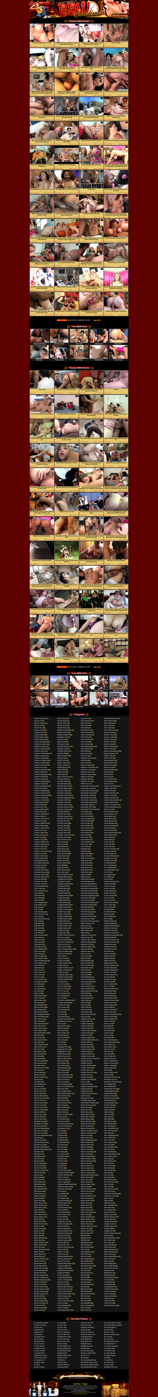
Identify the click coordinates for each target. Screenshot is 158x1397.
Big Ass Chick (38, 1100)
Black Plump (38, 1221)
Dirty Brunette (62, 1037)
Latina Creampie (86, 979)
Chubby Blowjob (62, 905)
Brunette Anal (62, 779)
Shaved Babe (108, 991)
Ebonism (62, 1360)
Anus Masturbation (40, 919)
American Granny (40, 874)
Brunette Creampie (63, 795)
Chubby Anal (61, 898)
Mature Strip (85, 1214)
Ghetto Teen (61, 1254)
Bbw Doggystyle (39, 1014)
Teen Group (108, 1149)
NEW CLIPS (72, 320)
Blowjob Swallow (63, 735)
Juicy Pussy (85, 956)
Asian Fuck (38, 953)
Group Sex (84, 718)
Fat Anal (60, 1130)
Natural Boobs (109, 760)
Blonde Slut (38, 1310)
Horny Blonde (85, 816)
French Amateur (62, 1207)
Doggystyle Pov (62, 1051)
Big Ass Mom (38, 1114)
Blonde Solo (61, 718)
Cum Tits (60, 998)
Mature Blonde (86, 1119)
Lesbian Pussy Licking (88, 1058)
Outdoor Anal (108, 790)
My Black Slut (87, 1339)
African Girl (38, 721)
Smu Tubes (63, 1344)
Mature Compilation (87, 1130)
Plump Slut (107, 842)
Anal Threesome (39, 914)
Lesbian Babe (85, 1021)
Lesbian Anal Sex (86, 1019)
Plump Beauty (108, 818)
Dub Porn (39, 359)
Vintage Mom (108, 1231)
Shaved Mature (109, 1005)
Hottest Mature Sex (112, 1341)
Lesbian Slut (85, 1061)
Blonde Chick (38, 1273)
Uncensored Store (39, 343)
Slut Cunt (107, 1028)
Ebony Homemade (63, 1086)
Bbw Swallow (38, 1063)
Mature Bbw (85, 1112)
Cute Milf (60, 1012)
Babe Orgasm (39, 1000)
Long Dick (84, 1096)
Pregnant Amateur (110, 881)
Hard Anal (84, 760)
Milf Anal (83, 1235)
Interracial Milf (85, 907)
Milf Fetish (84, 1254)
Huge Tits (84, 874)
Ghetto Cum (61, 1252)
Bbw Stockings (39, 1061)
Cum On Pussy (62, 988)
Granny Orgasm (62, 1296)
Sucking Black (109, 1093)
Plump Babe (108, 816)
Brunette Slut (61, 825)
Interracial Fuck (86, 900)
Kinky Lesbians (86, 965)
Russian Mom (108, 979)
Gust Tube (62, 1325)
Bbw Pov (37, 1049)
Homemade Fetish (87, 795)
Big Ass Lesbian (39, 1110)
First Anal (60, 1191)
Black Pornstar (39, 1224)
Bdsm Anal (37, 1070)
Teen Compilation (110, 1128)
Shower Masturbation (111, 1014)
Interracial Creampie (87, 888)
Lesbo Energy (110, 1351)
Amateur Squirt (39, 832)
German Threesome (64, 1247)
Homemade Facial (87, 793)
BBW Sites (86, 1348)
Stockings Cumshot (110, 1077)
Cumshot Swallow (63, 1002)
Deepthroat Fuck (63, 1021)
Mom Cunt (84, 1307)
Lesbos (108, 1358)
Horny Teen (84, 844)
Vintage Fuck (108, 1224)
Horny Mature (85, 832)
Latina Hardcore (86, 986)
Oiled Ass (107, 772)
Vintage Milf (108, 1228)
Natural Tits (108, 767)
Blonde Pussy (38, 1307)
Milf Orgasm (85, 1268)
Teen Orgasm (108, 1156)
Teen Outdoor (108, 1161)
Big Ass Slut (38, 1117)
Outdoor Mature (109, 802)
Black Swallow (39, 1245)
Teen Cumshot (109, 1130)
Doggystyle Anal (62, 1047)
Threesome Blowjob (110, 1193)
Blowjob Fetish (62, 732)
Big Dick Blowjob (39, 1142)
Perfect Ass (108, 809)
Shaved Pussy (109, 1009)
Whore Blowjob (109, 1252)
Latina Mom (85, 995)
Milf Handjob (85, 1261)
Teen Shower (108, 1170)
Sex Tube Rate (64, 1339)
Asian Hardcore (39, 958)
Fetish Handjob (62, 1179)
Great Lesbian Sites (112, 1334)
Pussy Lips (107, 898)
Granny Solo (61, 1298)
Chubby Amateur (63, 895)
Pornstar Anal (108, 851)
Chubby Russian (63, 926)
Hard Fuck (84, 763)
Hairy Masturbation (87, 746)
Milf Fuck (84, 1256)
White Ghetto (108, 1247)
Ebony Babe (61, 1063)
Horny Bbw (84, 814)
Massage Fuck (86, 1098)
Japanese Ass (85, 937)
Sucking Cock (108, 1096)
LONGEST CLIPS (83, 320)
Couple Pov (61, 972)
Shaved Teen (108, 1012)
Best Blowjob (38, 1084)
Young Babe (108, 1282)
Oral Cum (107, 776)
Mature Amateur (86, 1105)
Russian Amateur (110, 965)
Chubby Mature (62, 919)
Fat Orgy (60, 1163)
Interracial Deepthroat (88, 893)
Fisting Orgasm (62, 1203)
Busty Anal (61, 842)
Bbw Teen (37, 1065)
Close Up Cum (62, 944)
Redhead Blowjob (110, 926)
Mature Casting (86, 1126)
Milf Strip (84, 1287)
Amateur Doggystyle (41, 774)
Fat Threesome (62, 1170)
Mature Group (85, 1154)
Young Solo (108, 1301)
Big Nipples (38, 1156)
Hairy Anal (84, 723)
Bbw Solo (37, 1056)
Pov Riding (107, 877)
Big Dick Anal (38, 1140)
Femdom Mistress (63, 1175)
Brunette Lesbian (63, 809)
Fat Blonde (61, 1140)
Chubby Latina (62, 914)
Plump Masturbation (110, 832)
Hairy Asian (84, 725)
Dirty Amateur (62, 1033)
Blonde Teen (61, 725)
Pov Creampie (109, 865)
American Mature (40, 877)
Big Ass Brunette (39, 1098)
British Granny (62, 763)
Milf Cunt (84, 1249)
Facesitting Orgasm (64, 1124)
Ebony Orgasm (62, 1103)
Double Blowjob (62, 1054)
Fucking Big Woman (89, 1360)
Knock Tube (63, 1330)
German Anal (61, 1226)
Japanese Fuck (86, 944)
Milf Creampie (85, 1247)
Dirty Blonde (61, 1035)
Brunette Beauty (62, 783)
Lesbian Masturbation (88, 1040)
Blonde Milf (38, 1296)
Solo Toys (107, 1054)
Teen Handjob (108, 1151)
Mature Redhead (86, 1196)
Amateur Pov (38, 821)
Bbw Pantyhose (39, 1044)
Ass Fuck (37, 986)
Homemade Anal (86, 788)
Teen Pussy (108, 1165)
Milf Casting (85, 1245)
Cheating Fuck (62, 881)
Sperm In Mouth (109, 1061)
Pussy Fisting (108, 891)
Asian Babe (38, 942)
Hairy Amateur (85, 721)
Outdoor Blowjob (109, 793)
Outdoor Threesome (111, 804)
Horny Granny (85, 828)
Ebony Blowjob (62, 1068)
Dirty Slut (60, 1044)
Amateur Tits (38, 853)
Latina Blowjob (86, 977)
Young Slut (107, 1298)
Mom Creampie (86, 1305)
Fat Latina (60, 1151)
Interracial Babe (86, 881)
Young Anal (108, 1280)
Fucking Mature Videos (113, 1323)
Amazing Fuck (39, 865)
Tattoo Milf (107, 1112)
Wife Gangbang (109, 1266)
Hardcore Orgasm (87, 774)
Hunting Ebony (87, 1337)
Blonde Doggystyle (40, 1280)
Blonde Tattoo (62, 723)
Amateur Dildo (39, 772)
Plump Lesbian (109, 830)
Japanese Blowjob (87, 942)
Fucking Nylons (111, 1327)
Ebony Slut (61, 1110)
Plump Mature (108, 835)
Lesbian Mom (85, 1044)
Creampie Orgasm (63, 974)
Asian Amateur (39, 935)
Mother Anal (108, 744)
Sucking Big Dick (109, 1091)
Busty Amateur (62, 839)
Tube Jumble (79, 689)
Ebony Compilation (63, 1075)
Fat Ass (59, 1133)
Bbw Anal (37, 1002)
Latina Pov (84, 1002)
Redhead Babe (109, 923)
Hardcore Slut (85, 779)
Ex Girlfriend (61, 1119)
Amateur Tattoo (39, 846)
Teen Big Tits (108, 1121)
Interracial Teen (86, 919)
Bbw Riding (38, 1051)
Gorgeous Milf (62, 1273)
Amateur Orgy (39, 816)
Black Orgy (38, 1219)
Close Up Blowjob (63, 940)
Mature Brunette (86, 1124)
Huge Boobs (85, 853)
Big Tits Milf (38, 1172)
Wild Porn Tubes (118, 689)
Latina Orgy (85, 1000)
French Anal (61, 1210)
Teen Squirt (108, 1177)
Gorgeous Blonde (63, 1268)
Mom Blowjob (85, 1303)
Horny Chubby (85, 821)
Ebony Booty (61, 1070)
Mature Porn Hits (111, 1367)
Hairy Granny (85, 739)
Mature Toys (85, 1228)
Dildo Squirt (61, 1030)
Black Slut (37, 1233)
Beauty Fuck (38, 1075)
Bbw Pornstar (38, 1047)
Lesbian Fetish (86, 1028)
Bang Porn (118, 343)
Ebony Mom (61, 1100)
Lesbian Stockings (87, 1065)
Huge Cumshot (86, 858)
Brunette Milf (61, 811)
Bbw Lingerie (38, 1030)
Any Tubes (62, 1323)
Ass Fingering (38, 981)
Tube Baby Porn (64, 1346)
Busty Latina (61, 860)
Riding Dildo (108, 958)
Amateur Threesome (41, 851)
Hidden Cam (85, 783)
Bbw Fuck (37, 1021)
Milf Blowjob (85, 1242)
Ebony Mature (62, 1096)
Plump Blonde (108, 821)
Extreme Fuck (62, 1121)
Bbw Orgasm (38, 1040)
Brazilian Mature (62, 751)
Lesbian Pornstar (86, 1056)
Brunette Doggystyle (64, 797)
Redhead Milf (108, 937)
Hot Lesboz (110, 1339)
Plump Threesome (110, 849)
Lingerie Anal (85, 1084)
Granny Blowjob (62, 1277)
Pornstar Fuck (108, 858)
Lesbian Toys (85, 1077)
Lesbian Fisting (86, 1033)
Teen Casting (108, 1126)
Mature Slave (85, 1203)
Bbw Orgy (37, 1042)
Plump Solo (108, 844)
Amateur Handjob (40, 790)
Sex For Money (109, 984)
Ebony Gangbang (63, 1084)
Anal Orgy (37, 907)
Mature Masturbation (88, 1175)
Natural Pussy (108, 765)
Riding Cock (108, 953)
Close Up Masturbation (65, 949)
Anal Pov (37, 909)
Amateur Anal (38, 730)
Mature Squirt (85, 1210)
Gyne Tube (63, 1327)
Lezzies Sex (110, 1362)
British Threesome (63, 776)
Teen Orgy (107, 1158)
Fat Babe (60, 1135)
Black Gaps (63, 1353)
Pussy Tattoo (108, 905)
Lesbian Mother (86, 1047)
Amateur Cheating (40, 749)
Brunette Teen (62, 832)
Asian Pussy (38, 972)
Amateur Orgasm (40, 814)
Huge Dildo (84, 860)
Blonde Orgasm (39, 1301)
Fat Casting (61, 1144)
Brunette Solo (62, 828)
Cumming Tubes (88, 1351)
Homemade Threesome (89, 809)
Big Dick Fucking (39, 1147)
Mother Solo (108, 758)
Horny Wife (84, 846)
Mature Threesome (87, 1226)
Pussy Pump (108, 900)
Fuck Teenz (110, 1330)
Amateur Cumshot (40, 765)
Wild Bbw (107, 1270)
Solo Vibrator (108, 1056)
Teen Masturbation (110, 1154)
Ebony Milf (61, 1098)
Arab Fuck (37, 928)
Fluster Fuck (59, 359)
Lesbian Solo (85, 1063)
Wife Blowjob (108, 1263)
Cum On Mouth (62, 986)
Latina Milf (84, 993)
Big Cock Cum (39, 1130)
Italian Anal (84, 926)
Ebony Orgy (61, 1105)
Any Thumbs (118, 705)
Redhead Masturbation (111, 935)
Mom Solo (107, 725)
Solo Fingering (109, 1040)
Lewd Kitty (109, 1360)
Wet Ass (107, 1235)
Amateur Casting (39, 746)
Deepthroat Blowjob (64, 1019)
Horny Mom (85, 837)
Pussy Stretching (109, 902)
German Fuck (62, 1235)
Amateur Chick (39, 751)
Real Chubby (108, 916)
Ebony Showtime (88, 1327)
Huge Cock (84, 856)
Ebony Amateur (62, 1058)
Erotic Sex (60, 1117)
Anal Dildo (37, 893)
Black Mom (38, 1212)
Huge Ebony (85, 863)
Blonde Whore (62, 728)
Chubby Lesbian (62, 916)
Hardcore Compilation (88, 767)
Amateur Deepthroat (41, 769)
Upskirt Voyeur (109, 1214)
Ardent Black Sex (65, 1348)
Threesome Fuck (109, 1196)
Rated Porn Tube (65, 1337)
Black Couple (38, 1196)
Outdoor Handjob (110, 797)
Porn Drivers (39, 689)
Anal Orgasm (38, 905)
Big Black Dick (39, 1121)
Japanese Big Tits (87, 940)
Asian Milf (37, 965)
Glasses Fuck (62, 1261)
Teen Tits (107, 1184)
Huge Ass (84, 851)
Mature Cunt (85, 1135)
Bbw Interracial (39, 1023)
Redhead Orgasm (110, 940)
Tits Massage (108, 1210)
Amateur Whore (39, 856)
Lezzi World (110, 1365)
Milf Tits (83, 1296)
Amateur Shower (39, 828)
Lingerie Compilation (88, 1086)
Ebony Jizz (61, 1089)
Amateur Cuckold (40, 763)
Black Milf (37, 1210)
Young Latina (108, 1294)
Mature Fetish (85, 1144)
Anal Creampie (39, 891)
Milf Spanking (85, 1280)
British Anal (61, 758)
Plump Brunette (109, 825)
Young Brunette (109, 1289)
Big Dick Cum (38, 1144)
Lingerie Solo (85, 1089)
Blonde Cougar (39, 1275)
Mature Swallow (86, 1219)
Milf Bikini (84, 1240)
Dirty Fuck (60, 1040)
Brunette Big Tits (63, 786)
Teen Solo (107, 1175)
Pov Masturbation (110, 870)
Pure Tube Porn (64, 1334)
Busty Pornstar (62, 870)
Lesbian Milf (85, 1042)
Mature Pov (85, 1193)
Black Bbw (37, 1184)
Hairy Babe (84, 728)
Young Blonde (108, 1287)
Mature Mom (85, 1177)
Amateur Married (39, 802)
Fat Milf (59, 1158)
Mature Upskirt (86, 1231)
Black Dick (37, 1198)
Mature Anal (85, 1107)
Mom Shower (108, 723)
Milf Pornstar (85, 1273)
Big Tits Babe (38, 1163)
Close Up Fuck (62, 947)
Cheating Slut (62, 891)
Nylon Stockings (109, 769)
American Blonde (40, 870)
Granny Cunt (61, 1282)
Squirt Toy (107, 1075)
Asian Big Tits (38, 947)
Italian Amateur (86, 923)
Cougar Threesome (63, 967)
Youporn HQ (59, 705)
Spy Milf (106, 1070)
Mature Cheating (86, 1128)
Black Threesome (40, 1249)
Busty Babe (61, 846)
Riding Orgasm (109, 963)
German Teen (62, 1245)
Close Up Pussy (62, 953)
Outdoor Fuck (108, 795)
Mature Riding (85, 1198)
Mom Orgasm (108, 721)
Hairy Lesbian (85, 744)
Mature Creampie (86, 1133)
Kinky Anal (84, 958)
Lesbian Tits (85, 1075)
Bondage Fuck (62, 737)
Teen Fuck (107, 1144)
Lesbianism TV (111, 1344)
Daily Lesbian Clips (89, 1353)
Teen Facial (108, 1137)
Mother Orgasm (109, 753)
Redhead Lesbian (110, 933)
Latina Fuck (85, 984)
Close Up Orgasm (63, 951)
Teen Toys (107, 1186)
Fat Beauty (61, 1137)
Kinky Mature (85, 967)
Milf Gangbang (86, 1259)
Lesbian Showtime (112, 1346)
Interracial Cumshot (87, 891)
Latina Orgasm (86, 998)
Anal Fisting (38, 898)
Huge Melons (85, 867)
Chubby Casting (62, 907)
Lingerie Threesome (87, 1093)
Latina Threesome (87, 1014)
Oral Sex (107, 783)
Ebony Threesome (63, 1114)
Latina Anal (84, 972)
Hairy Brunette (85, 732)
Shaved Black (108, 995)
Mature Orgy (85, 1186)
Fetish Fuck (61, 1177)
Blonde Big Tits (39, 1268)
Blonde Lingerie (39, 1294)
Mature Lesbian (86, 1170)
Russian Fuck (108, 972)
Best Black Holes (65, 1351)
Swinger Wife (108, 1107)
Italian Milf (84, 933)
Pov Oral (107, 872)
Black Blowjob (39, 1189)
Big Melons (38, 1154)
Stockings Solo (109, 1079)
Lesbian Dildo (85, 1026)
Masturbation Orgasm (88, 1103)
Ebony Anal (61, 1061)
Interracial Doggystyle (88, 895)
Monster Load (108, 737)
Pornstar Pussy (109, 860)
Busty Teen (61, 872)
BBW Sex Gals (88, 1346)
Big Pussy (37, 1161)
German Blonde (62, 1228)
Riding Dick (108, 956)
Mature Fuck (85, 1149)
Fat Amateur (61, 1128)
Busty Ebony (61, 856)
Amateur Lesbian (40, 800)
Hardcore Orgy (86, 776)
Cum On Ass (61, 984)
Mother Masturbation (111, 751)
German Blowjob (63, 1231)
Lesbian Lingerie (86, 1037)
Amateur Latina (39, 797)
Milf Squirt (84, 1282)
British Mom (61, 772)
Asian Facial (38, 951)
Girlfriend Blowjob (63, 1256)
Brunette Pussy (62, 823)
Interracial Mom (86, 909)
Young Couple (109, 1291)
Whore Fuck (108, 1254)
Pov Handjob (108, 867)
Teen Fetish (108, 1140)
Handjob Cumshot (87, 758)
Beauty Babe (38, 1072)
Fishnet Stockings (63, 1200)
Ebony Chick (61, 1072)
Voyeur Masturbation (111, 1233)
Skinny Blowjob (109, 1019)
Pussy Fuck (108, 893)
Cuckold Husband (63, 979)
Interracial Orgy (86, 914)
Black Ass (37, 1179)
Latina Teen (85, 1012)
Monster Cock (108, 735)
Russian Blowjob (109, 970)
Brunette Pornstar (63, 818)
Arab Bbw (37, 926)
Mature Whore (85, 1233)
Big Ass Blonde (39, 1096)
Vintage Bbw (108, 1219)
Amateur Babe (39, 735)
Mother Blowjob (109, 746)
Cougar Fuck (61, 960)
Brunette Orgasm (63, 816)
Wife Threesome (109, 1268)
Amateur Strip (38, 837)
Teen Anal (107, 1114)
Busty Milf (60, 865)
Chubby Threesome (64, 935)
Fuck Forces (118, 359)
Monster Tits (108, 742)
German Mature (62, 1240)
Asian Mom (38, 967)
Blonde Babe (38, 1263)
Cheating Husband (63, 884)
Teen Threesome (109, 1182)
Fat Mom (60, 1161)
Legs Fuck (84, 1016)
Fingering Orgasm (63, 1186)
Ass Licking (38, 988)
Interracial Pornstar (87, 916)
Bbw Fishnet (38, 1019)
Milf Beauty (84, 1238)
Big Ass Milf (38, 1112)
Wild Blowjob (108, 1273)
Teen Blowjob (108, 1124)
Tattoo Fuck (108, 1110)
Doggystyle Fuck (63, 1049)
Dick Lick (60, 1023)
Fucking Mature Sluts (90, 1367)
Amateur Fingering (40, 781)
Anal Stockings (39, 912)
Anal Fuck (37, 900)
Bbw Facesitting (39, 1016)
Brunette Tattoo (62, 830)
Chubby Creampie (63, 909)
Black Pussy (38, 1228)
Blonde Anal (38, 1261)
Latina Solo (84, 1007)
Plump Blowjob (109, 823)
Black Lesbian (39, 1205)
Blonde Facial (38, 1282)
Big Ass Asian (38, 1091)
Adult (98, 705)
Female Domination (64, 1172)
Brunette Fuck (62, 802)
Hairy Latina (85, 742)
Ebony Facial (61, 1079)
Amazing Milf (38, 867)
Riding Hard (108, 960)
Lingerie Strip (85, 1091)
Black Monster (39, 1214)
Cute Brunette (62, 1009)
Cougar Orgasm (62, 963)
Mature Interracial (87, 1161)
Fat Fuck (60, 1149)
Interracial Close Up (87, 886)
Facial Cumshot (62, 1126)
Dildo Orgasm (62, 1026)
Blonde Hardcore (40, 1289)
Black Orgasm (39, 1217)
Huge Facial (85, 865)
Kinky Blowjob (85, 960)
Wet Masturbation (110, 1238)
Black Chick (38, 1193)
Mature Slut (85, 1205)
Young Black (108, 1284)
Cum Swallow (62, 995)
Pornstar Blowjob (109, 856)
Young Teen (108, 1303)
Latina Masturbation (87, 991)
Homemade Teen (86, 807)
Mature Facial (85, 1142)
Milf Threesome (86, 1294)
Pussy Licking (108, 895)
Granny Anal (61, 1275)
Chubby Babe (62, 900)
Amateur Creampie (40, 760)
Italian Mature (85, 930)
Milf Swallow (85, 1291)
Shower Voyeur (109, 1016)
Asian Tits (37, 977)
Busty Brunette (62, 853)
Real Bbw (107, 909)
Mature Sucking (86, 1217)
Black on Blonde (39, 1259)
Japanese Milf (85, 949)
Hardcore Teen (86, 781)
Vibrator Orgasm (109, 1217)
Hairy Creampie (86, 735)
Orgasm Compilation (111, 786)
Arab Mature (38, 930)
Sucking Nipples (109, 1103)
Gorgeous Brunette (63, 1270)
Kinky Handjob (86, 963)
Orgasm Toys (108, 788)
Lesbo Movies (110, 1353)
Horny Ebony (85, 825)
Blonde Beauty (39, 1266)
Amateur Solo (38, 830)
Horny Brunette (86, 818)
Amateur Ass (38, 732)
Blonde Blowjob (39, 1270)
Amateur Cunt (39, 767)
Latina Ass (84, 974)
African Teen (38, 728)
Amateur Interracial (40, 795)
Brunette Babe (62, 781)
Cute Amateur (62, 1007)
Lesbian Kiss (85, 1035)
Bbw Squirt (38, 1058)
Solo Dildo (107, 1037)
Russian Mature (109, 974)
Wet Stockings (109, 1245)
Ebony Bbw (61, 1065)
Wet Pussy (107, 1242)
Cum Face (60, 981)
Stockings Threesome (111, 1082)
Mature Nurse (85, 1179)
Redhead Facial (109, 928)
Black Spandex (39, 1238)
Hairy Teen (84, 756)
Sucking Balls (108, 1086)
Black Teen (38, 1247)
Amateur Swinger (40, 844)
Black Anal (37, 1177)
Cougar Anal (61, 958)
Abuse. (85, 1393)
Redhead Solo (109, 947)
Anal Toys (37, 916)
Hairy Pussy (85, 753)
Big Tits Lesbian (39, 1170)
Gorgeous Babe (62, 1266)
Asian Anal (37, 937)
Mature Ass (84, 1110)
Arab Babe (37, 923)
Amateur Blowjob (40, 742)
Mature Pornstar (86, 1191)
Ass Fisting (38, 984)
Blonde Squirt (62, 721)
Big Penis (37, 1158)
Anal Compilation (40, 886)
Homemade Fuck (86, 797)
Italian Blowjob (86, 928)
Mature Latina (85, 1168)
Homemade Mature (87, 802)
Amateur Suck (39, 839)
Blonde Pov (38, 1305)
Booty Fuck (61, 742)
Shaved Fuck (108, 1002)
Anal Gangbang (39, 902)
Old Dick (107, 774)
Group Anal (61, 1303)
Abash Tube (79, 705)
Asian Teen (38, 974)
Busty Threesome (63, 874)
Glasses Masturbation (64, 1263)
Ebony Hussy (87, 1325)
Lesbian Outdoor (86, 1054)
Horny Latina (85, 830)
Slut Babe (107, 1026)
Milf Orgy (84, 1270)
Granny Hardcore (63, 1287)
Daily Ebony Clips (65, 1355)
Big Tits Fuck (38, 1168)
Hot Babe (84, 849)
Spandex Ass (108, 1058)
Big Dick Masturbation (41, 1149)
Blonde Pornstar (39, 1303)
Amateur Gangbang (40, 786)
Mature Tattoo (85, 1224)
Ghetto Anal (61, 1249)
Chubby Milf (61, 921)
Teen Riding (108, 1168)
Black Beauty (38, 1186)
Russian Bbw (108, 967)
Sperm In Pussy (109, 1063)
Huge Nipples (85, 870)
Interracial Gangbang (88, 902)
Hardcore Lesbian (87, 769)
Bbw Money (38, 1037)
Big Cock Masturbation (41, 1135)
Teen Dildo (107, 1133)
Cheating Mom (62, 888)
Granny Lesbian (62, 1291)
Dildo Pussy (61, 1028)
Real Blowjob (108, 912)
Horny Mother (85, 839)
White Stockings (109, 1249)
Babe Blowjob (38, 995)
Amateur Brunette (40, 744)
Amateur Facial (39, 779)
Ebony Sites (87, 1330)
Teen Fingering (109, 1142)
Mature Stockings (86, 1212)
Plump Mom (108, 839)
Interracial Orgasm (87, 912)
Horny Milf (84, 835)
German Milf (61, 1242)
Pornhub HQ (98, 359)
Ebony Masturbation (64, 1093)
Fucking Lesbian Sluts (90, 1362)
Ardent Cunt (98, 343)
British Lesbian (62, 765)
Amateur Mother (39, 809)
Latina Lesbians (86, 988)
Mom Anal (84, 1301)
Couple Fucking (62, 970)
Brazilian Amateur (63, 746)
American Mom (39, 881)
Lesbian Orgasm (86, 1049)
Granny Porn (110, 1332)
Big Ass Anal (38, 1089)
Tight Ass (107, 1200)
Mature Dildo (85, 1137)
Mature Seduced (86, 1200)
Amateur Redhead (40, 823)
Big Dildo (37, 1151)
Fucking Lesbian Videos (91, 1365)
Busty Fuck (61, 858)
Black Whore (38, 1254)
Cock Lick (60, 956)
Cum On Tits (61, 991)
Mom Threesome (109, 730)
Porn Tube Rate (64, 1332)
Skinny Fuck (108, 1021)
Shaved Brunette (109, 1000)
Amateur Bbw (38, 737)
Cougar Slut (61, 965)
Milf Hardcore (85, 1263)
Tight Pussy (108, 1203)
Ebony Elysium (64, 1365)
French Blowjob (62, 1212)
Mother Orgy (108, 756)
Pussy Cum (108, 888)
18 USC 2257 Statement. (78, 1393)
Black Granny (38, 1203)
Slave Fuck (108, 1023)
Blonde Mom (38, 1298)
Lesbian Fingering (87, 1030)
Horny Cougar (85, 823)
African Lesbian (39, 723)
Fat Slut (60, 1165)
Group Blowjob (62, 1305)
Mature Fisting (85, 1147)
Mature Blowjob (86, 1121)
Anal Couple (38, 888)
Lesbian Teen (85, 1070)
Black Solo (37, 1235)
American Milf (38, 879)
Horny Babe (85, 811)
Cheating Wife (62, 893)
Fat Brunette (61, 1142)
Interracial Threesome (88, 921)
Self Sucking (108, 981)
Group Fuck (61, 1307)
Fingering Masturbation (65, 1184)
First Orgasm (61, 1198)
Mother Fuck (108, 749)
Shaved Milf (108, 1007)
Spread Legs (108, 1068)
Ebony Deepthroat (63, 1077)
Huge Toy (84, 877)
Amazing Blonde (39, 860)
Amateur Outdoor (40, 818)
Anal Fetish (38, 895)
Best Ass (37, 1079)
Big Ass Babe (38, 1093)
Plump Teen (108, 846)
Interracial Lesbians (87, 905)
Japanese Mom (86, 951)
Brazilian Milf (61, 753)
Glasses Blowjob (63, 1259)
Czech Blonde (62, 1016)
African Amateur (39, 718)
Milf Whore (84, 1298)
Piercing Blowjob (109, 811)
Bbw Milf (37, 1035)
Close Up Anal (62, 937)
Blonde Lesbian (39, 1291)
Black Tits (37, 1252)
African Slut (38, 725)
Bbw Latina (38, 1026)
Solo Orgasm (108, 1047)
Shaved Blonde (109, 998)
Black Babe (38, 1182)
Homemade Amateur (88, 786)
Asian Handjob (39, 956)
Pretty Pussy (108, 886)
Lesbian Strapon (86, 1068)
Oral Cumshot (108, 779)
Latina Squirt (85, 1009)
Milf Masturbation (86, 1266)
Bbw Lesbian (38, 1028)
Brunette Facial (62, 800)
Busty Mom (61, 867)
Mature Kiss (85, 1163)
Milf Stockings (85, 1284)
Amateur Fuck (39, 783)
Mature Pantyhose (87, 1189)
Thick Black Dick (109, 1189)
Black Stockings (39, 1242)
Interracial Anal (86, 879)
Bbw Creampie (39, 1012)
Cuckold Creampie (63, 977)
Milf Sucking (85, 1289)
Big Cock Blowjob (40, 1128)
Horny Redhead (86, 842)
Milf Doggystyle (86, 1252)
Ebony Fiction (63, 1367)
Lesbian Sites (110, 1348)
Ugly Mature (108, 1212)
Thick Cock (108, 1191)
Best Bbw (37, 1082)
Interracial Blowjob (87, 884)
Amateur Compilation (41, 753)
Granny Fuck (61, 1284)
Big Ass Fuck (38, 1105)
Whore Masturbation (111, 1256)
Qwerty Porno (59, 689)
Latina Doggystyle (87, 981)
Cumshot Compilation (64, 1000)
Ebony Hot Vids (88, 1323)
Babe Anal (37, 993)
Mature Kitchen (86, 1165)
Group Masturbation (64, 1310)
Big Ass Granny (39, 1107)
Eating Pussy (61, 1056)
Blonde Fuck (38, 1284)
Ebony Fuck (61, 1082)
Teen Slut (107, 1172)
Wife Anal (107, 1261)
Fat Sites (86, 1358)
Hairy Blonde (85, 730)
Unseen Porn (98, 689)
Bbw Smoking (38, 1054)
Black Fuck (38, 1200)
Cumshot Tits (61, 1005)
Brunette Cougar (63, 793)
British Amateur (62, 756)
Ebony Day (63, 1362)
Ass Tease (37, 991)
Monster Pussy (109, 739)
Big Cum (37, 1137)
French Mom (61, 1219)
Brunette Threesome (64, 835)
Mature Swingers (86, 1221)
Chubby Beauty (62, 902)
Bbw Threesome (39, 1068)
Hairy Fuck (84, 737)
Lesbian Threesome (87, 1072)
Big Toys (37, 1175)
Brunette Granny (63, 804)
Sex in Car (107, 986)
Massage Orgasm (87, 1100)
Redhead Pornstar (110, 942)
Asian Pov (37, 970)
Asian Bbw (37, 944)
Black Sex (37, 1231)
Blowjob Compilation (64, 730)
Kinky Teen (84, 970)
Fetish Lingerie (62, 1182)
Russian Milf (108, 977)
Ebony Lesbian (62, 1091)
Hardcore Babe (86, 765)
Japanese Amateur (87, 935)
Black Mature (38, 1207)
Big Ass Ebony (39, 1103)
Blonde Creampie (40, 1277)
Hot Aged (109, 1337)
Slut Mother (108, 1030)
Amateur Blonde (39, 739)
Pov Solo (107, 879)
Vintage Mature (109, 1226)
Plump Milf (107, 837)
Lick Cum (84, 1082)
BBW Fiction (87, 1344)
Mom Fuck (84, 1310)
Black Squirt (38, 1240)
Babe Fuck (37, 998)
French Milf (61, 1217)
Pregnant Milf (108, 884)
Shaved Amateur (109, 988)
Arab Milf (37, 933)
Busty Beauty (61, 849)
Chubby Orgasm (62, 923)
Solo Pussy (108, 1049)
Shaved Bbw (108, 993)
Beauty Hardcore (40, 1077)
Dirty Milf (60, 1042)
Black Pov (37, 1226)
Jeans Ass (84, 953)
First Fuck (60, 1196)
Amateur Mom (39, 807)
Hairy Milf (84, 751)
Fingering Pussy (62, 1189)
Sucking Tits (108, 1105)
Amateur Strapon (40, 835)
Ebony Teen (61, 1112)
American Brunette (40, 872)
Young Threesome (110, 1305)
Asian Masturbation (40, 960)
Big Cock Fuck (39, 1133)
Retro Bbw (107, 951)
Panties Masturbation (111, 807)
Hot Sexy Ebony (88, 1332)
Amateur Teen (39, 849)
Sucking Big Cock (110, 1089)
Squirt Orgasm (109, 1072)
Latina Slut (84, 1005)
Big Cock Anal (39, 1126)
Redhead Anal (109, 921)
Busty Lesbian (62, 863)
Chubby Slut (61, 930)
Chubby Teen (61, 933)
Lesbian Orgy (85, 1051)
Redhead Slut (108, 944)
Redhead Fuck (109, 930)
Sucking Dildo (108, 1100)
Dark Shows (63, 1358)
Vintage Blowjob (109, 1221)
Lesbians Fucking (87, 1079)
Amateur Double (39, 776)
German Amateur (63, 1224)
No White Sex (87, 1341)
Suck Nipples (108, 1084)
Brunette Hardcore (63, 807)
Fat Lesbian (61, 1154)
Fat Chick (60, 1147)
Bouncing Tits (62, 744)
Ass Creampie (39, 979)
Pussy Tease (108, 907)
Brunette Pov (61, 821)
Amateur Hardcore (40, 793)
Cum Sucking (61, 993)
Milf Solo (84, 1277)
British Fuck (61, 760)
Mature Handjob (86, 1156)
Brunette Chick (62, 790)
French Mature (62, 1214)
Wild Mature (108, 1275)
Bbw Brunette (38, 1007)
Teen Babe (107, 1119)
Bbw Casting (38, 1009)
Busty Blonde (61, 851)
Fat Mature (61, 1156)
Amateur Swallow (40, 842)
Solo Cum (107, 1035)
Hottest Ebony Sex (89, 1334)
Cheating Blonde (63, 877)
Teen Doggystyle (109, 1135)
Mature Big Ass (86, 1114)
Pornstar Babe (109, 853)
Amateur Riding (39, 825)
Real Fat (107, 919)
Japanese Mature (86, 947)
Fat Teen (60, 1168)
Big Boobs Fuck (39, 1124)
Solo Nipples (108, 1044)
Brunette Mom (62, 814)
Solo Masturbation (110, 1042)
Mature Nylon (85, 1182)
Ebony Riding (61, 1107)
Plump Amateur (109, 814)
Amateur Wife (38, 858)
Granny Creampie (63, 1280)
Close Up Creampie (64, 942)
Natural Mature (109, 763)
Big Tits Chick (38, 1165)
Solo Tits (107, 1051)
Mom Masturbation (110, 718)
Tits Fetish (107, 1207)
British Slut (61, 774)
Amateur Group (39, 788)
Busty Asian (61, 844)
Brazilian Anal (62, 749)
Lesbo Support (111, 1355)
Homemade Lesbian (87, 800)
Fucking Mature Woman (114, 1325)
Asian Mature (38, 963)
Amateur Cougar (39, 756)
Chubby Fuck (61, 912)
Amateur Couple (39, 758)
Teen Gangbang (109, 1147)
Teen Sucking (108, 1179)
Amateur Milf (38, 804)
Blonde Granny (39, 1287)
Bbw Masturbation (40, 1033)
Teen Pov (107, 1163)
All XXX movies (59, 343)
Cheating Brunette (63, 879)
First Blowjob (61, 1193)
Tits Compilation (109, 1205)
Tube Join (79, 343)
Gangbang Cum (62, 1221)
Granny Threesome (63, 1301)
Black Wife (37, 1256)
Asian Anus (38, 940)
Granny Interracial (63, 1289)
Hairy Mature (85, 749)
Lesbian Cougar (86, 1023)
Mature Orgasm (86, 1184)
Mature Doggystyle (87, 1140)
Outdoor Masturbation (111, 800)
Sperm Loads (108, 1065)
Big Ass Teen (38, 1119)
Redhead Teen (109, 949)
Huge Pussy (85, 872)
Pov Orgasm (108, 874)
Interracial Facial (86, 898)
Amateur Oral (38, 811)
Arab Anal (37, 921)
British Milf (60, 769)
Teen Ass (107, 1117)
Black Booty (38, 1191)
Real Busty (107, 914)
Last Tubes (79, 359)
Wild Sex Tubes (39, 705)
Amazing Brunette (40, 863)
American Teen (39, 884)
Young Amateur (109, 1277)
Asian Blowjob (39, 949)
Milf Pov (83, 1275)
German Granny (62, 1238)
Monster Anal (108, 732)
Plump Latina (108, 828)
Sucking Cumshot (110, 1098)
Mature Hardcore (86, 1158)
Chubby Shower (62, 928)
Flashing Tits (61, 1205)
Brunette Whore (62, 837)
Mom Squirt (108, 728)
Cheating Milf (61, 886)
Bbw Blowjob (38, 1005)
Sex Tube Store (64, 1341)
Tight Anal (107, 1198)
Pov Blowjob (108, 863)
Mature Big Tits (86, 1117)
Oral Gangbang (109, 781)
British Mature (62, 767)
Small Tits (107, 1033)
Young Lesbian (109, 1296)
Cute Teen (60, 1014)
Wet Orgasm (108, 1240)
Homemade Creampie (88, 790)
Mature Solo (85, 1207)
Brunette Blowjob (63, 788)
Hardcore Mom (86, 772)
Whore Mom (108, 1259)
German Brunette (63, 1233)
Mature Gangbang (87, 1151)
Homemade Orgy (86, 804)
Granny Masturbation (64, 1294)
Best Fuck (37, 1086)
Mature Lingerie (86, 1172)
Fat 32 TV (86, 1355)
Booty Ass (60, 739)
